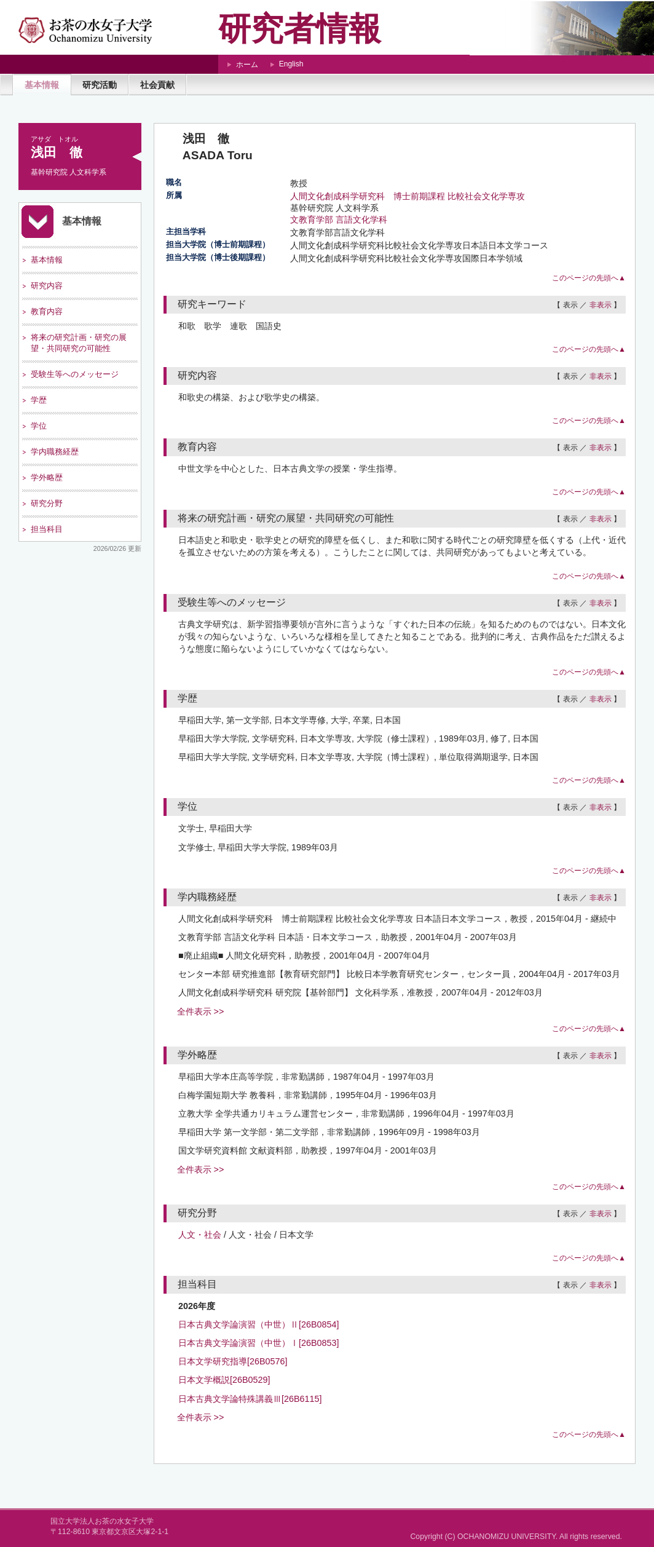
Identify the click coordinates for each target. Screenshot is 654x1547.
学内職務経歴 (55, 451)
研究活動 (99, 85)
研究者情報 (299, 28)
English (291, 64)
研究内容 (47, 285)
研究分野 (47, 503)
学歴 (39, 400)
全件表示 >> (200, 1011)
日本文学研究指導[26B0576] (233, 1361)
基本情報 (42, 85)
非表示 (600, 305)
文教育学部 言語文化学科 (338, 219)
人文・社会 (199, 1235)
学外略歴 (47, 477)
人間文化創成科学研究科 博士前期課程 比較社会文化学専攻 (407, 196)
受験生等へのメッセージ (75, 374)
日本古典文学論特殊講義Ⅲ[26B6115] (250, 1399)
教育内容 (47, 311)
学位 (39, 425)
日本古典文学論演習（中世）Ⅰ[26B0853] (258, 1343)
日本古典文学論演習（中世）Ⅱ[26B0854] (258, 1324)
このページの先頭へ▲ (589, 278)
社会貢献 (157, 85)
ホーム (247, 64)
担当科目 (47, 529)
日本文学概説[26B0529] (224, 1380)
